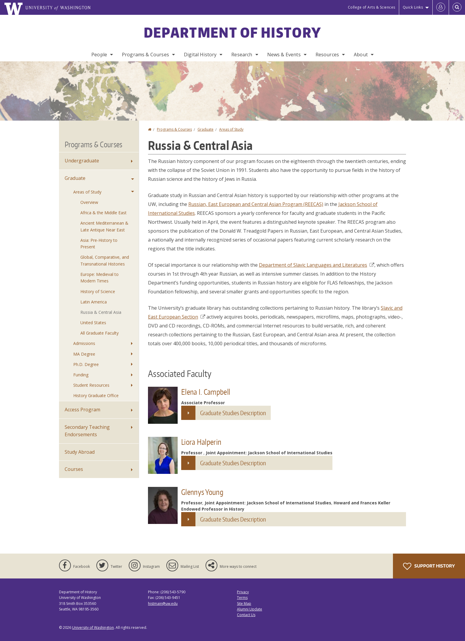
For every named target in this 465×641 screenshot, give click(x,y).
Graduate (206, 129)
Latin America (93, 302)
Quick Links (413, 7)
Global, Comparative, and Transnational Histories (104, 260)
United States (93, 322)
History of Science (97, 291)
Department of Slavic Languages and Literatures (316, 265)
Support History (429, 566)
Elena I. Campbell (205, 392)
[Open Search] (457, 7)
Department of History (232, 32)
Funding (80, 375)
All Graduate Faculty (99, 333)
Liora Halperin (201, 442)
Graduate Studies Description (233, 413)
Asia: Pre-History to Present (98, 243)
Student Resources (91, 385)
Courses (74, 469)
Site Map (244, 603)
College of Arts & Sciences (371, 7)
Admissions (84, 343)
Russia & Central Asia (100, 312)
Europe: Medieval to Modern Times (99, 277)
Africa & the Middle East (103, 212)
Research (241, 54)
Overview (89, 202)
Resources (327, 54)
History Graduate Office (96, 395)
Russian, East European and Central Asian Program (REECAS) (255, 204)
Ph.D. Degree (86, 364)
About (361, 54)
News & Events (284, 54)
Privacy (243, 591)
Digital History (200, 54)
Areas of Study (231, 129)
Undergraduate (82, 160)
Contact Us (246, 614)
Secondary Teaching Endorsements (87, 431)
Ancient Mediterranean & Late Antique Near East (104, 226)
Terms (242, 597)
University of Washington (93, 627)
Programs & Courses (145, 54)
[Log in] (441, 7)
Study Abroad (80, 452)
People (99, 54)
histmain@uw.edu (163, 603)
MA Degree (84, 354)
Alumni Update (249, 609)
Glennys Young (202, 492)
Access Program (82, 409)
